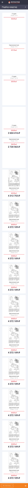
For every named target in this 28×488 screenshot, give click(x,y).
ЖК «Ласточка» (7, 485)
